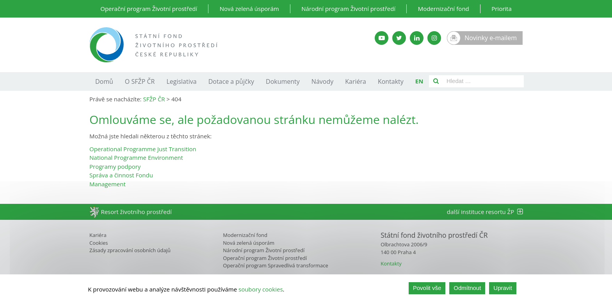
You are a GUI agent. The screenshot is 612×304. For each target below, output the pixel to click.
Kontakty (391, 81)
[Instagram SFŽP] (434, 38)
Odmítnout (467, 289)
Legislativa (181, 81)
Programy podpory (115, 166)
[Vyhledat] (436, 81)
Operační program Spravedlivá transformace (275, 265)
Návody (322, 81)
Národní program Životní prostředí (348, 8)
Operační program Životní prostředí (148, 8)
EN (419, 81)
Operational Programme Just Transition (142, 149)
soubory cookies (260, 290)
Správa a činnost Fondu (121, 175)
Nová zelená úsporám (249, 8)
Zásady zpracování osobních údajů (130, 250)
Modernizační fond (443, 8)
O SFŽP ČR (140, 81)
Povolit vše (427, 289)
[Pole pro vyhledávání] (483, 81)
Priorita (501, 8)
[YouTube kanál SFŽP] (381, 38)
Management (107, 184)
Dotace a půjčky (231, 81)
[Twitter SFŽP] (399, 38)
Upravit (502, 289)
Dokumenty (283, 81)
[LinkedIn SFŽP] (416, 38)
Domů (104, 81)
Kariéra (355, 81)
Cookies (98, 242)
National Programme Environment (136, 157)
